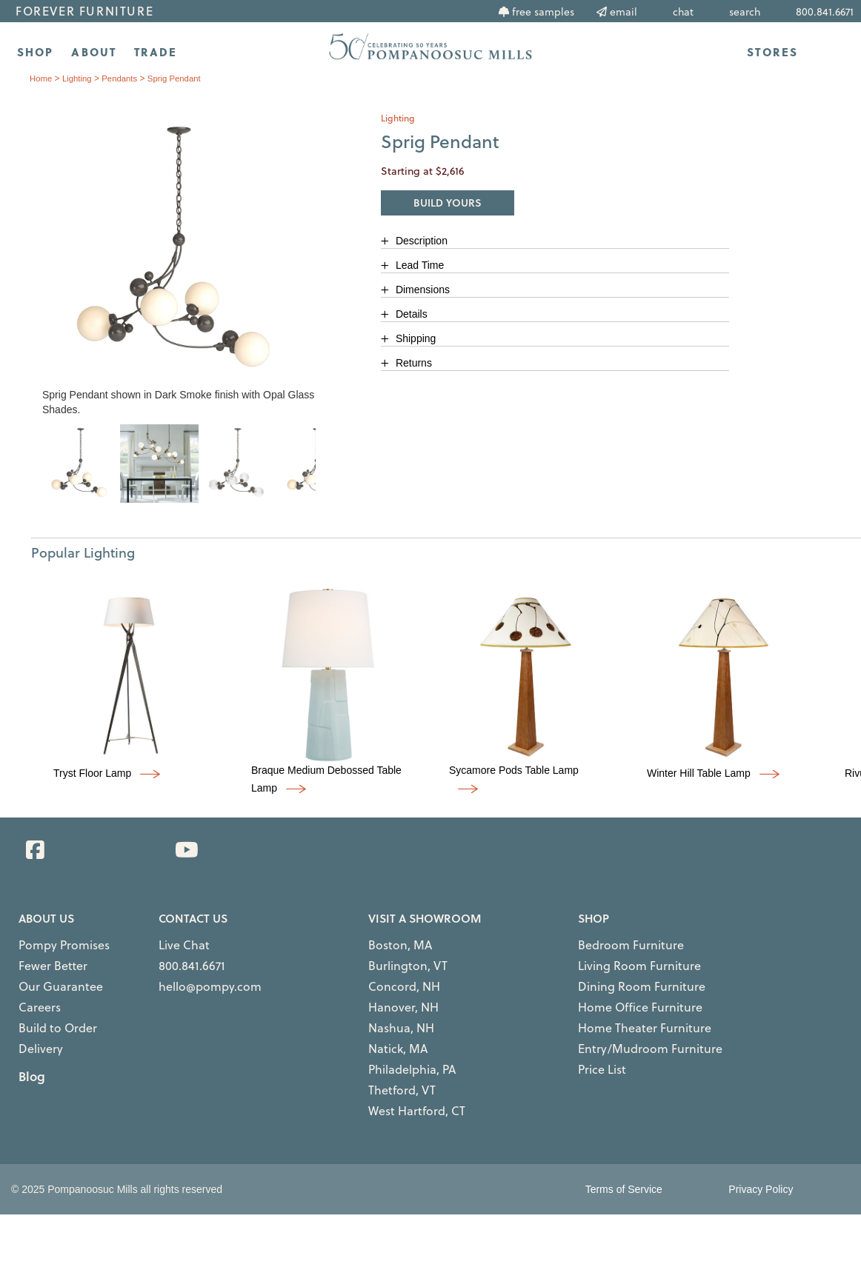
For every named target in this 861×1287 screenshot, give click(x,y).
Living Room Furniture (622, 959)
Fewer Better (44, 959)
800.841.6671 (183, 959)
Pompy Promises (52, 942)
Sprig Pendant (181, 78)
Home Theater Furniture (626, 1007)
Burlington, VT (396, 959)
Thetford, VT (393, 1056)
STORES (772, 52)
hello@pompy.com (197, 975)
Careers (34, 991)
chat (683, 11)
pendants (123, 78)
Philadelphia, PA (401, 1040)
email (623, 11)
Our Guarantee (50, 975)
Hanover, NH (394, 991)
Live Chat (177, 942)
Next (326, 477)
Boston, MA (391, 942)
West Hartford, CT (404, 1073)
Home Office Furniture (623, 991)
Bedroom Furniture (616, 942)
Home (41, 78)
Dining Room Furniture (623, 975)
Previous (30, 477)
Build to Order (47, 1007)
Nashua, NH (392, 1007)
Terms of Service (623, 1149)
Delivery (35, 1024)
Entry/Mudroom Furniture (629, 1024)
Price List (596, 1040)
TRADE (156, 52)
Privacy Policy (760, 1149)
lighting (79, 78)
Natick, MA (390, 1024)
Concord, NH (394, 975)
